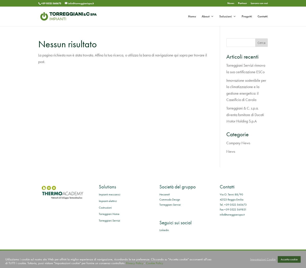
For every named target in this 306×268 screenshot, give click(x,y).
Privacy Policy (134, 263)
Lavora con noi (259, 3)
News (230, 3)
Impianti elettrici (108, 201)
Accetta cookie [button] (289, 259)
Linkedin (164, 230)
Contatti (263, 16)
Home (192, 16)
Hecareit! (164, 194)
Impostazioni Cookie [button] (263, 259)
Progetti (247, 16)
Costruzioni (105, 207)
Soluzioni (225, 16)
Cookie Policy (154, 263)
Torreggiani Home (109, 214)
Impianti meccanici (109, 194)
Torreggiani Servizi (109, 220)
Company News (238, 142)
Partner (242, 3)
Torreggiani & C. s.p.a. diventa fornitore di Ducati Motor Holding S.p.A (245, 114)
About (206, 16)
